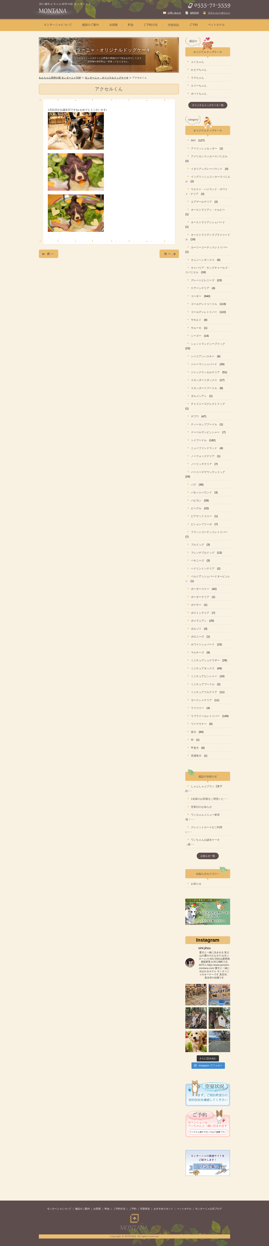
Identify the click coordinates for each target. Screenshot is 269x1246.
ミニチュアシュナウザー (205, 660)
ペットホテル (184, 1208)
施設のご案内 (82, 1208)
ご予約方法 (119, 1208)
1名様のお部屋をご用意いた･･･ (209, 798)
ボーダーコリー (200, 588)
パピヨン (196, 500)
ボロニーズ (197, 636)
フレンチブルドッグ (202, 552)
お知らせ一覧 (207, 856)
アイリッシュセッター (204, 148)
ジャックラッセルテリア (205, 372)
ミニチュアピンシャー (204, 676)
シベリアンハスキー (202, 356)
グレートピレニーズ (202, 280)
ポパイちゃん (199, 93)
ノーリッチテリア (201, 464)
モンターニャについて (59, 1208)
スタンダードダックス (204, 380)
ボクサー (196, 604)
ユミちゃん (197, 61)
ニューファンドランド (204, 448)
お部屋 (97, 1208)
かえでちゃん (199, 69)
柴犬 (193, 731)
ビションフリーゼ (201, 524)
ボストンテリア (200, 612)
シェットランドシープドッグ (208, 343)
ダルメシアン (199, 395)
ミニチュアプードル (202, 684)
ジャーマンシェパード (204, 364)
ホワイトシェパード (202, 644)
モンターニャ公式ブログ (208, 1208)
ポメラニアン (199, 620)
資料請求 (194, 13)
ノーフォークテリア (202, 456)
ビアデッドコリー (201, 516)
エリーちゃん (199, 85)
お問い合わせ (174, 13)
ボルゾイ (196, 628)
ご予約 (132, 1208)
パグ (193, 484)
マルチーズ (197, 652)
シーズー (196, 335)
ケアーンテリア (200, 288)
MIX (193, 140)
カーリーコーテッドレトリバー (209, 247)
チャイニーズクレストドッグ (208, 403)
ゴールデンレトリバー (204, 312)
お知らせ (196, 883)
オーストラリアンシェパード (208, 222)
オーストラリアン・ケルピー (208, 209)
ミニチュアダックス (202, 668)
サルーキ (196, 327)
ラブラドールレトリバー (205, 716)
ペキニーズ (197, 560)
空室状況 (145, 1208)
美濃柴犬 (196, 755)
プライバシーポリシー (219, 13)
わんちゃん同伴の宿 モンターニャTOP (60, 77)
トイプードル (199, 440)
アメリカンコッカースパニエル (209, 156)
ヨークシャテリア (201, 700)
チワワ (195, 416)
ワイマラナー (199, 723)
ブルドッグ (197, 544)
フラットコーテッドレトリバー (209, 532)
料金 (107, 1208)
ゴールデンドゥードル (204, 303)
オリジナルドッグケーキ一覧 (208, 105)
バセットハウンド (201, 492)
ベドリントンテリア (202, 568)
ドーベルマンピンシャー (205, 432)
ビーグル (196, 508)
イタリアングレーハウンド (206, 168)
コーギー (196, 296)
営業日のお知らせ (201, 806)
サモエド (196, 319)
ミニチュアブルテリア (204, 692)
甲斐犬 (195, 747)
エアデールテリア (201, 201)
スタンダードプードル (204, 388)
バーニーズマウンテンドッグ (208, 472)
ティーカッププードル (204, 424)
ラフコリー (197, 707)
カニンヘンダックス (202, 259)
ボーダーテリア (200, 596)
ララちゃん (197, 77)
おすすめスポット (163, 1208)
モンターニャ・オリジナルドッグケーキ (107, 77)
